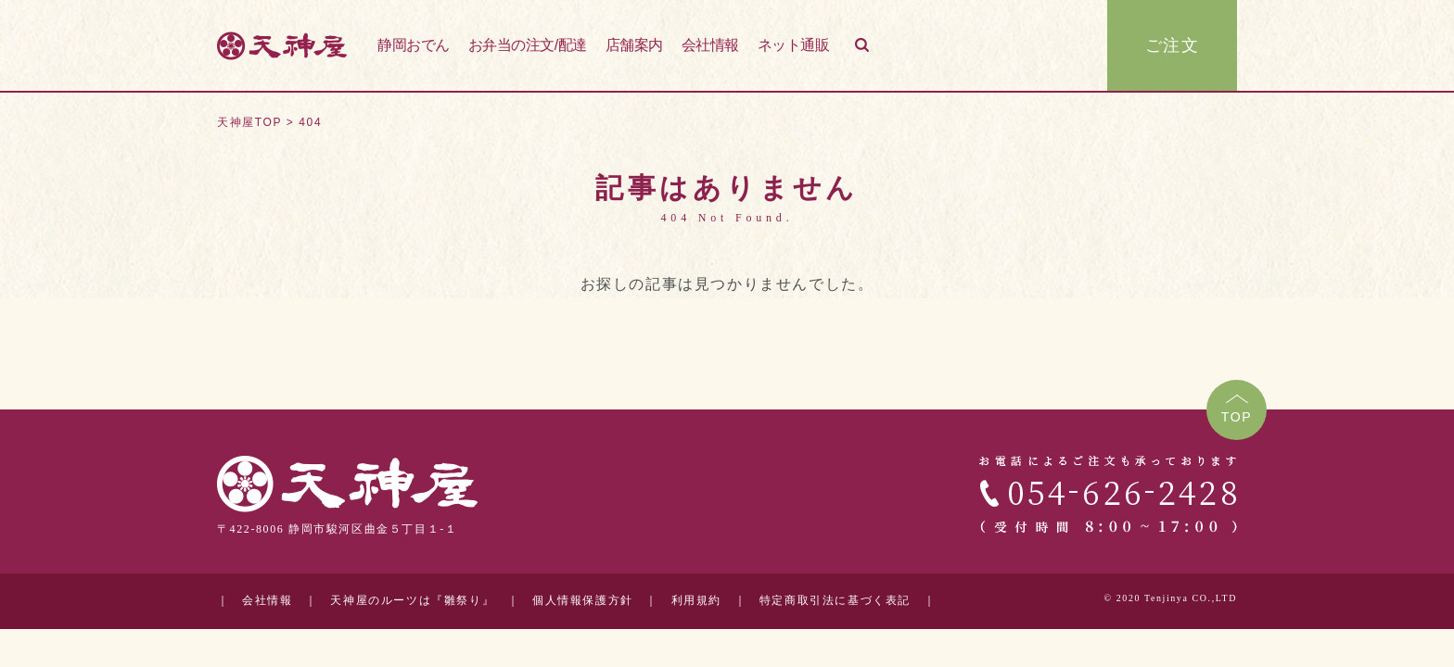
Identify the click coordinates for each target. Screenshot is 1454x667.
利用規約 (696, 601)
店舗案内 (634, 45)
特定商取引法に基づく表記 (835, 601)
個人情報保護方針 (582, 601)
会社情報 (710, 45)
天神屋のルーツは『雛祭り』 (412, 601)
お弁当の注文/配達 (527, 45)
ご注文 (1172, 45)
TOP (1237, 416)
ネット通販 (794, 45)
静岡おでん (413, 45)
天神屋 (282, 45)
